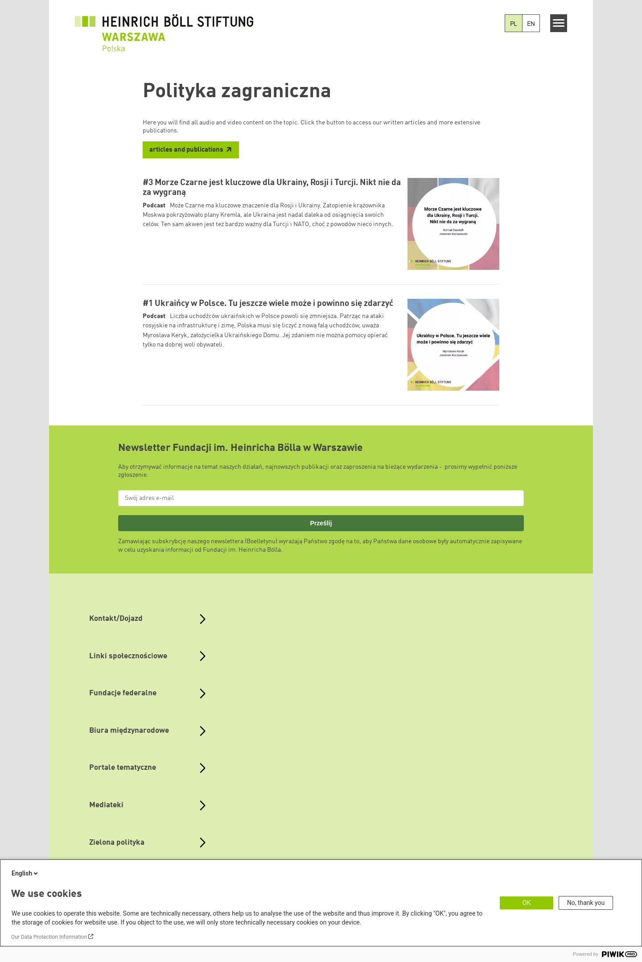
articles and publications (186, 150)
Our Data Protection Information (49, 937)
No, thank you (586, 902)
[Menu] (559, 23)
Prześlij (321, 523)
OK (527, 902)
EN (531, 24)
